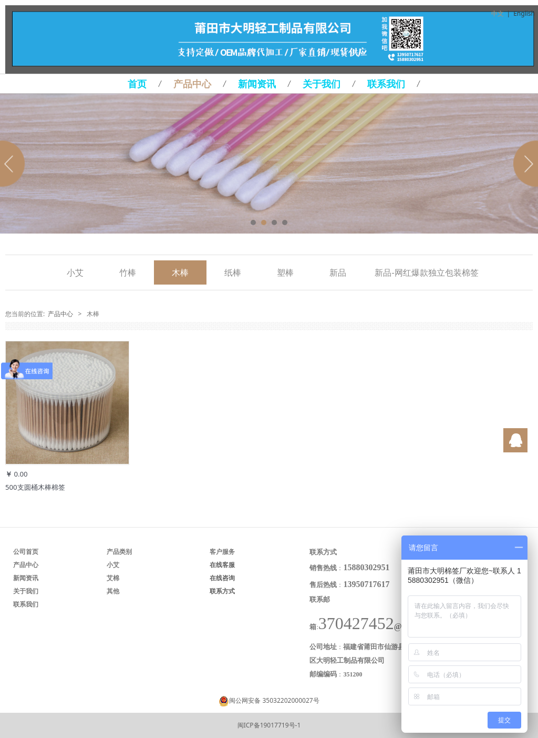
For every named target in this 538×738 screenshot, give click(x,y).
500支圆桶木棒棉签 (35, 487)
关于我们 (321, 83)
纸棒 (232, 272)
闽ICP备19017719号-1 (269, 725)
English (524, 13)
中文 (497, 13)
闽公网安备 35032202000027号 (274, 700)
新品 (337, 272)
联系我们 (386, 83)
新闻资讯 (257, 83)
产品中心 (192, 83)
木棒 (180, 272)
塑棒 (285, 272)
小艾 (75, 272)
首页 (137, 83)
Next (524, 163)
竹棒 (127, 272)
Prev (14, 163)
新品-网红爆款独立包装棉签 (426, 272)
